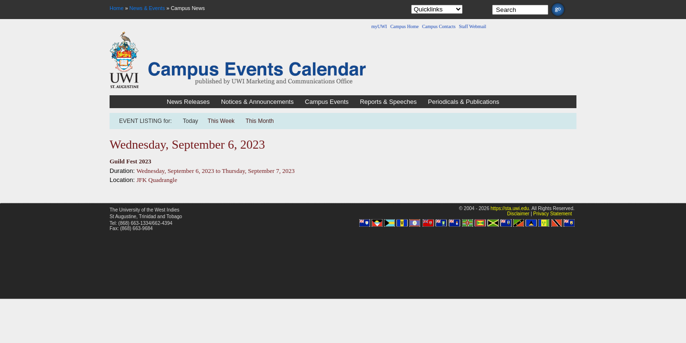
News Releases (188, 101)
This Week (221, 121)
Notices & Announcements (257, 101)
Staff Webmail (472, 26)
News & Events (147, 8)
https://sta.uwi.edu (510, 208)
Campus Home (404, 26)
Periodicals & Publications (463, 101)
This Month (259, 121)
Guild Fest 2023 (130, 161)
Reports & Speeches (388, 101)
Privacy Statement (552, 213)
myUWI (379, 26)
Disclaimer (518, 213)
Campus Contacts (438, 26)
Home (116, 8)
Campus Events (327, 101)
